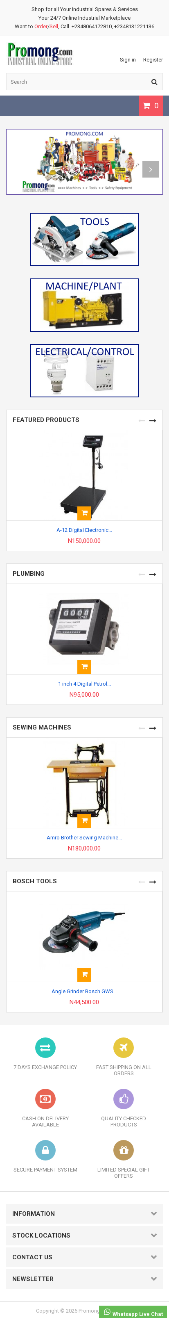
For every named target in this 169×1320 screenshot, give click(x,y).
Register (153, 60)
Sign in (128, 60)
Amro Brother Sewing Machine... (84, 837)
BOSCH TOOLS (35, 881)
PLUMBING (29, 573)
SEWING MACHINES (42, 727)
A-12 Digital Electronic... (84, 530)
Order (40, 26)
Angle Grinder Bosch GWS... (84, 991)
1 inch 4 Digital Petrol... (84, 684)
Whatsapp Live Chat (133, 1312)
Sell (54, 26)
